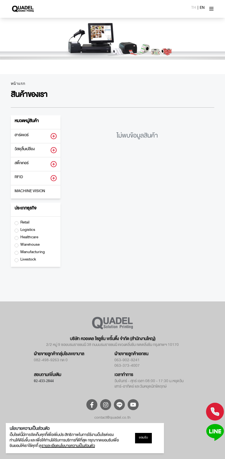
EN (202, 8)
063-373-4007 (127, 366)
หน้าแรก (18, 84)
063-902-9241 (127, 361)
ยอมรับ (143, 438)
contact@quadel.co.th (112, 418)
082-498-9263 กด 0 (51, 361)
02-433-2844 (44, 381)
